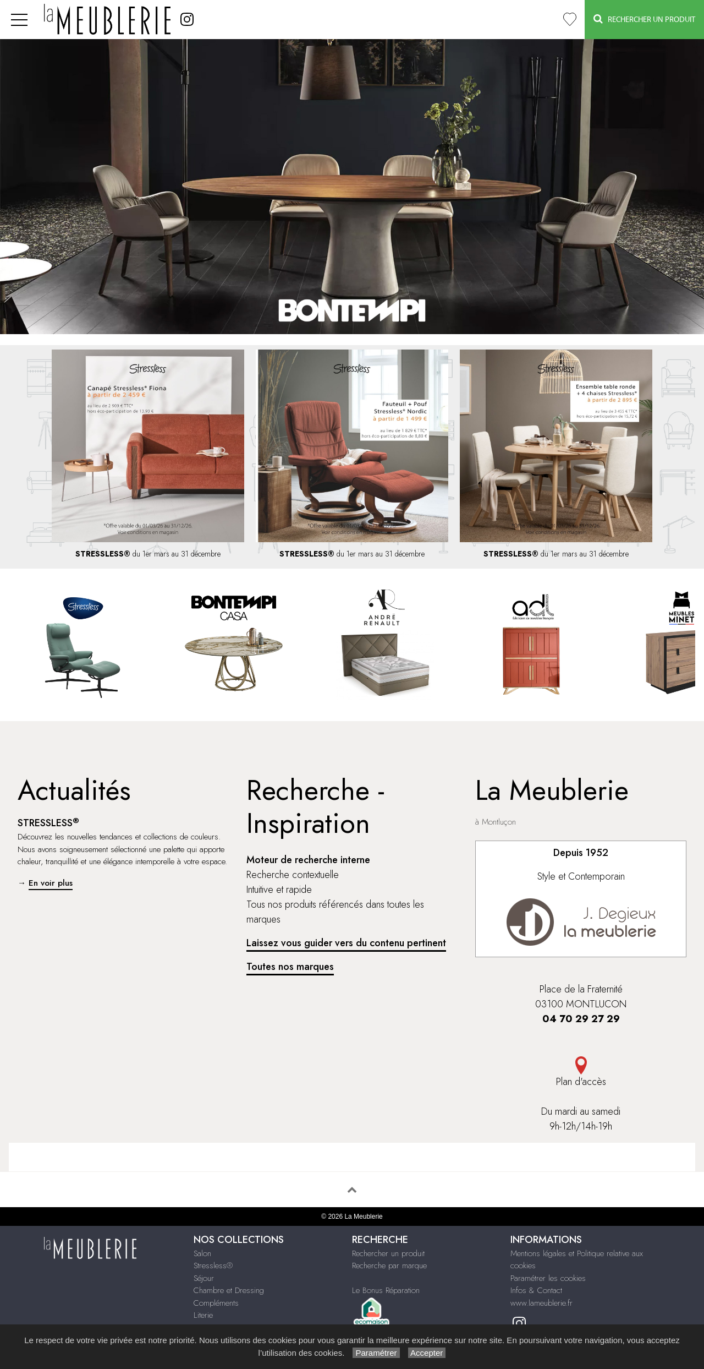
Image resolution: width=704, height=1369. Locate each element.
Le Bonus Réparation (386, 1290)
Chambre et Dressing (229, 1290)
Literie (203, 1315)
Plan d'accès (581, 1072)
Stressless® (213, 1265)
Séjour (204, 1278)
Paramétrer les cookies (548, 1278)
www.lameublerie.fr (541, 1303)
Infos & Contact (536, 1290)
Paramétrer (376, 1352)
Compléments (216, 1303)
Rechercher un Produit (644, 19)
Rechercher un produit (388, 1253)
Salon (202, 1253)
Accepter (427, 1352)
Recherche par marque (389, 1265)
